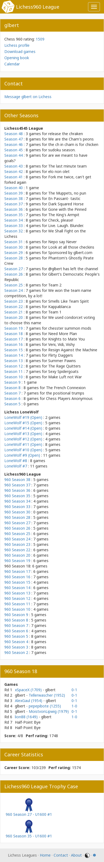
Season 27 (13, 268)
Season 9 (12, 382)
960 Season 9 (16, 614)
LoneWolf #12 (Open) (23, 439)
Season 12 (13, 366)
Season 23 (13, 301)
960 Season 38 (17, 479)
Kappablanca (59, 306)
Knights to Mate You (66, 339)
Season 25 (13, 285)
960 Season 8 (16, 620)
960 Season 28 (17, 517)
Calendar (12, 63)
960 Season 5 (16, 636)
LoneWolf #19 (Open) (23, 417)
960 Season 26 (17, 528)
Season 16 (13, 344)
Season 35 (13, 214)
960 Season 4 (16, 641)
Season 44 (13, 155)
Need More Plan (62, 333)
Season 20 (13, 317)
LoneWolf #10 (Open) (23, 449)
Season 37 (13, 203)
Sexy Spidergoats (63, 371)
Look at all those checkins (71, 247)
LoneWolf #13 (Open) (23, 433)
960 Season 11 (17, 603)
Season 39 (13, 193)
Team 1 (54, 312)
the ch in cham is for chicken (73, 144)
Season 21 (13, 312)
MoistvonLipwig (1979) (49, 711)
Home (45, 855)
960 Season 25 (17, 533)
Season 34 (13, 220)
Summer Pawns (62, 360)
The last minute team (67, 166)
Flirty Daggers (60, 355)
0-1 (74, 689)
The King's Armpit (63, 214)
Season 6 (12, 398)
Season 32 (13, 230)
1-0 (74, 706)
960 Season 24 (17, 539)
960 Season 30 (17, 511)
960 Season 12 (17, 598)
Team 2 (54, 285)
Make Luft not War (65, 376)
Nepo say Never (62, 241)
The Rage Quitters (64, 366)
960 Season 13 (17, 593)
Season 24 (13, 290)
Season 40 (13, 187)
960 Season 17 (17, 571)
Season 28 (13, 257)
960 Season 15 (17, 582)
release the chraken (65, 133)
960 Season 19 (17, 560)
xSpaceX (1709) (29, 689)
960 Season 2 (16, 652)
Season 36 (13, 209)
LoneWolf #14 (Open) (23, 428)
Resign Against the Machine (72, 349)
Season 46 (13, 144)
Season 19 (13, 328)
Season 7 (12, 393)
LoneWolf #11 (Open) (23, 444)
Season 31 (13, 241)
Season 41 (13, 176)
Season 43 (13, 166)
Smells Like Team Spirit (68, 301)
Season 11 (13, 371)
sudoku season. (62, 149)
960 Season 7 (16, 625)
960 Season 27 (17, 522)
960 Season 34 (17, 501)
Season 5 (12, 403)
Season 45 (13, 149)
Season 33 (13, 225)
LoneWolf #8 (15, 460)
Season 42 (13, 171)
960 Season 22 (17, 549)
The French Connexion (66, 387)
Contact (61, 855)
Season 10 (13, 376)
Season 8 (12, 387)
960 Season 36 (17, 490)
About (76, 855)
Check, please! (60, 220)
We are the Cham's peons (71, 139)
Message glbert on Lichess (27, 96)
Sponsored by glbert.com (70, 252)
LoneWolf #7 (15, 466)
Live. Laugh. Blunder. (66, 225)
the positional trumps (65, 393)
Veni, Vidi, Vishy (61, 344)
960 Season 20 (17, 555)
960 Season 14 (17, 587)
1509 (40, 39)
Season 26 (13, 274)
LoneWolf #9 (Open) (22, 455)
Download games (19, 51)
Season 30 (13, 247)
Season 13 (13, 360)
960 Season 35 (17, 495)
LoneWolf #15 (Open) (23, 422)
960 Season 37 (17, 484)
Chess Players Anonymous (69, 398)
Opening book (16, 57)
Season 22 (13, 306)
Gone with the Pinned (67, 209)
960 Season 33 (17, 506)
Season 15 (13, 349)
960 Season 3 (16, 647)
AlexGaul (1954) (29, 700)
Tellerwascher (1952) (47, 695)
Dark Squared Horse (66, 203)
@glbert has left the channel (73, 268)
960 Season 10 (17, 609)
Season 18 (13, 333)
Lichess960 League (37, 7)
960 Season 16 (17, 576)
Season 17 (13, 339)
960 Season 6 (16, 630)
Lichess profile (17, 45)
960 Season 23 (17, 544)
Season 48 (13, 133)
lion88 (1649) (27, 716)
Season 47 (13, 139)
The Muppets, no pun (67, 193)
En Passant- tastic (64, 198)
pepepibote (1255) (45, 706)
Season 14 (13, 355)
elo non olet (59, 171)
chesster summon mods (69, 328)
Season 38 (13, 198)
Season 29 (13, 252)
